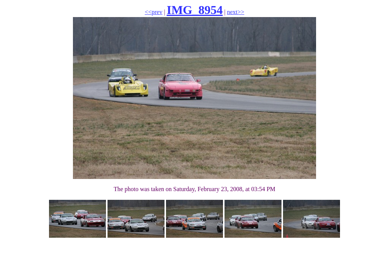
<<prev (153, 12)
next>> (235, 12)
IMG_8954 (195, 10)
